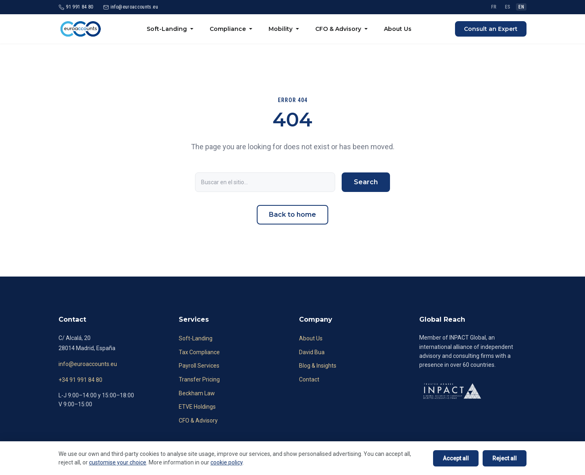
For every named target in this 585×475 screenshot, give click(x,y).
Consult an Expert (491, 29)
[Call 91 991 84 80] (75, 7)
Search (366, 182)
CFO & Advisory (338, 29)
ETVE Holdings (197, 406)
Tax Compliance (199, 352)
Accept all (456, 458)
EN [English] (521, 7)
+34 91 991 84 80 (80, 380)
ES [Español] (508, 7)
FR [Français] (494, 7)
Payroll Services (199, 365)
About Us (398, 29)
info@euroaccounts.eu (87, 364)
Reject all (504, 458)
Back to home (292, 214)
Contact (309, 379)
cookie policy (226, 462)
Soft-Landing (167, 29)
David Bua (312, 352)
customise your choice (117, 462)
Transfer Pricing (199, 379)
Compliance (228, 29)
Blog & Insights (317, 365)
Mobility (280, 29)
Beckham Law (197, 393)
